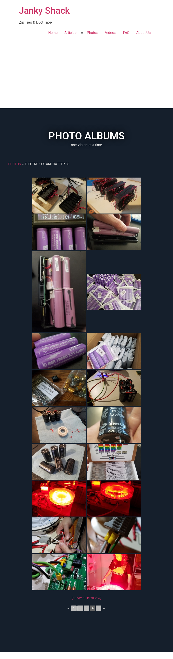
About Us (143, 33)
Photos (92, 33)
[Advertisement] (86, 74)
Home (53, 33)
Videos (110, 33)
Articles (70, 33)
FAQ (126, 33)
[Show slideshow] (86, 598)
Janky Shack (44, 10)
